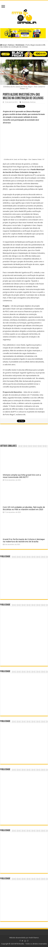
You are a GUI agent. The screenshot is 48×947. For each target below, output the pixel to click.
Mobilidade (20, 45)
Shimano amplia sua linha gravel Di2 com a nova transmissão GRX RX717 (22, 476)
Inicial (3, 45)
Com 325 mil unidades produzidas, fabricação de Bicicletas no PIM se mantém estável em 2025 (24, 508)
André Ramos (34, 938)
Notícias (11, 45)
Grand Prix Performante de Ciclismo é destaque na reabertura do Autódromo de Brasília (24, 540)
